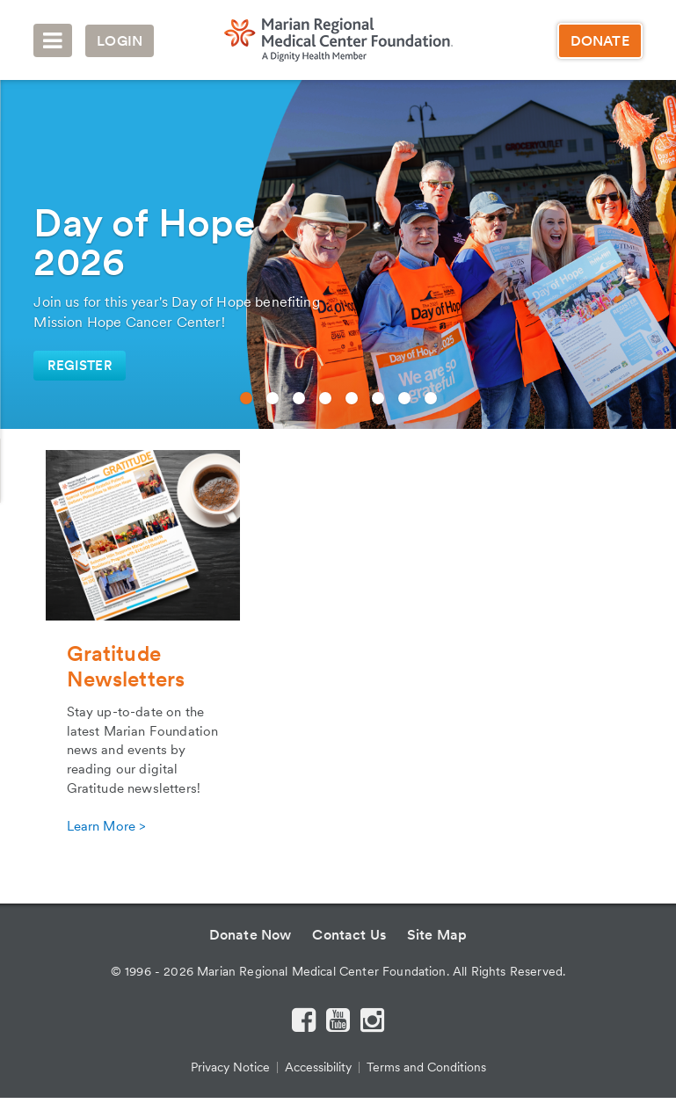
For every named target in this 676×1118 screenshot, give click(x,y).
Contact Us (349, 934)
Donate (600, 41)
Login (119, 41)
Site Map (437, 934)
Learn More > (106, 826)
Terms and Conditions (426, 1067)
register (79, 366)
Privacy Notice (230, 1067)
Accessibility (318, 1067)
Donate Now (250, 934)
